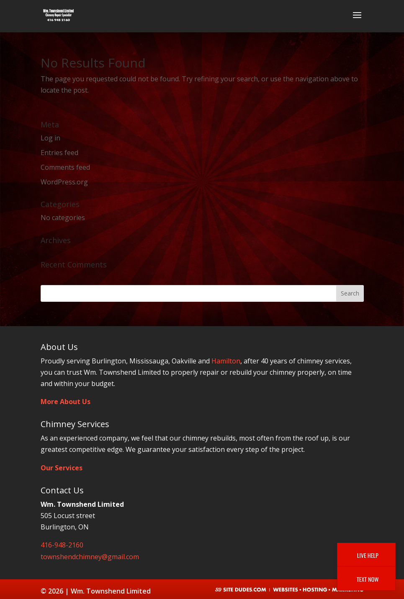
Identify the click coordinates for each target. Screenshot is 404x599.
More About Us (65, 401)
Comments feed (65, 167)
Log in (50, 138)
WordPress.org (64, 182)
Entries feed (59, 152)
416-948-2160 (62, 545)
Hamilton (225, 361)
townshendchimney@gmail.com (90, 556)
